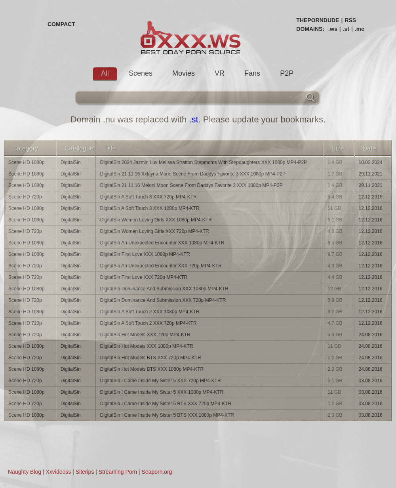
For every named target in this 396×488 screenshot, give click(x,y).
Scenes (140, 73)
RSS (350, 20)
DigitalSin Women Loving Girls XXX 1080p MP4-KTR (156, 220)
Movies (183, 73)
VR (220, 73)
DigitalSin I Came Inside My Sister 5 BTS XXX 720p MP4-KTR (165, 403)
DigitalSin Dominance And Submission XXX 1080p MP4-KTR (164, 289)
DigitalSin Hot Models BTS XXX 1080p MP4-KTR (152, 369)
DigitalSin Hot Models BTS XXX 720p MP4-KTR (150, 357)
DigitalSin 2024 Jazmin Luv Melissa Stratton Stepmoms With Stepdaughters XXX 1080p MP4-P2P (203, 162)
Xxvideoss (58, 472)
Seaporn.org (157, 472)
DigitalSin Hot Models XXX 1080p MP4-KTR (146, 346)
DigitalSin (71, 162)
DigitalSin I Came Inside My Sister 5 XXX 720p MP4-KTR (160, 380)
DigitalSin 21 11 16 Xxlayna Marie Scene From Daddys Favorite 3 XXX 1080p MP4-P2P (193, 174)
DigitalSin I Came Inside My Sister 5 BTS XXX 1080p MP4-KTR (167, 415)
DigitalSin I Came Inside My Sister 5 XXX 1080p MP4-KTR (161, 392)
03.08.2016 (371, 380)
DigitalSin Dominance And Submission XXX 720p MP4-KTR (163, 300)
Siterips (85, 472)
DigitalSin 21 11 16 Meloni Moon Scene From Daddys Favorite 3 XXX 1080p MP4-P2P (191, 185)
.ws (332, 29)
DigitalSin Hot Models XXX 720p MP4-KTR (145, 334)
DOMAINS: (310, 29)
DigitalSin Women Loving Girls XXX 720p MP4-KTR (154, 231)
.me (359, 29)
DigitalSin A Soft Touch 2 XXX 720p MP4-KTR (148, 323)
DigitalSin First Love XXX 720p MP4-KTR (143, 277)
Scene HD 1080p (26, 162)
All (105, 73)
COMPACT (61, 24)
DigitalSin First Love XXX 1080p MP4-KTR (145, 254)
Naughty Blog (24, 472)
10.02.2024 (371, 162)
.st (346, 29)
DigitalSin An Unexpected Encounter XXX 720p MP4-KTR (161, 266)
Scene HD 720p (25, 197)
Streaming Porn (118, 472)
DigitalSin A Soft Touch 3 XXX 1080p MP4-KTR (150, 208)
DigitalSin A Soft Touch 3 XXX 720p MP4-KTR (148, 197)
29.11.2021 (371, 174)
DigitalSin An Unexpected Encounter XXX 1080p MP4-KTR (162, 243)
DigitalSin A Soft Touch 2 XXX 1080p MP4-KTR (150, 312)
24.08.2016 (371, 334)
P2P (286, 73)
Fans (252, 73)
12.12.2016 (371, 197)
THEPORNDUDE (317, 20)
